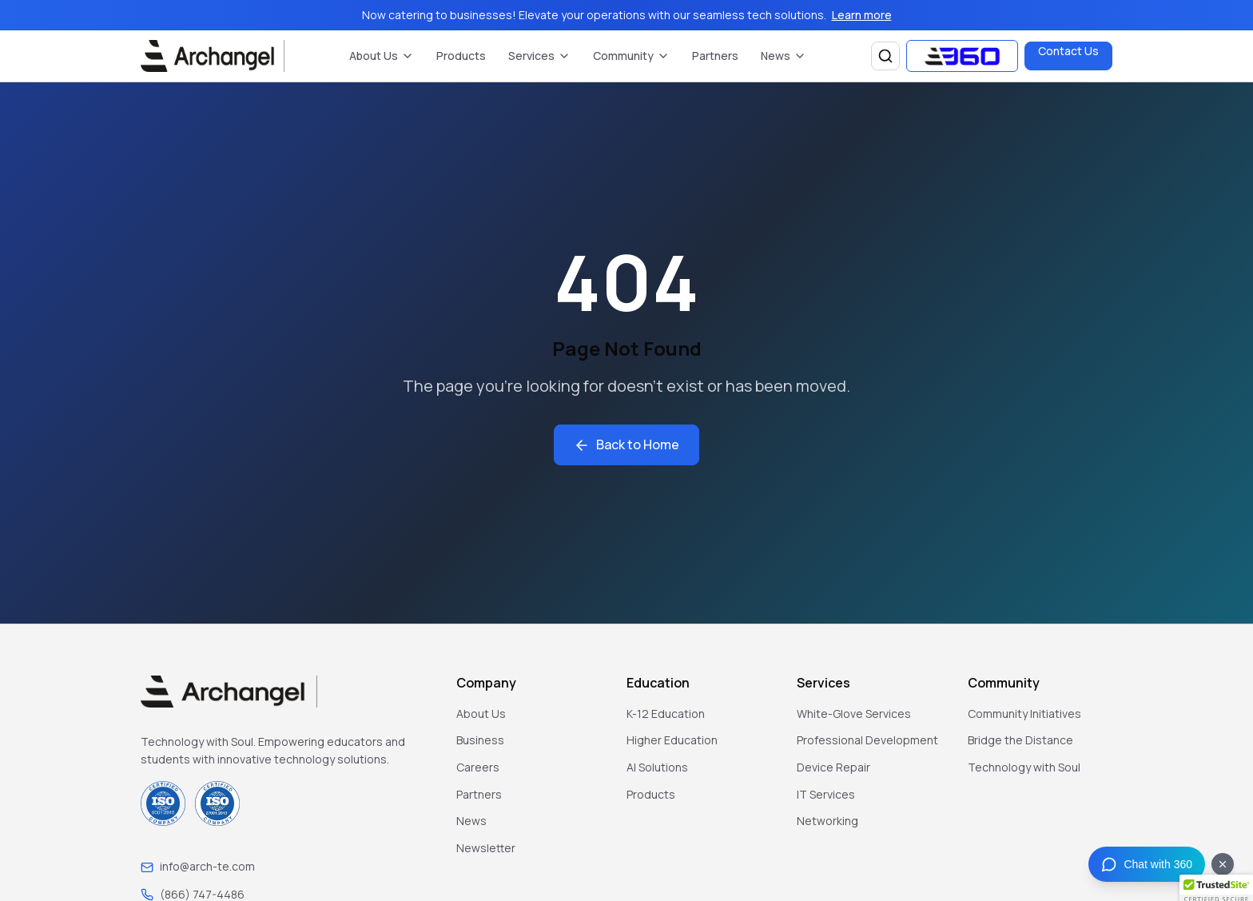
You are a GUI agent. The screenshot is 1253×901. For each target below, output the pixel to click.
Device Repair (833, 767)
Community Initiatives (1024, 713)
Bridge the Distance (1020, 740)
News (783, 55)
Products (461, 55)
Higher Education (672, 740)
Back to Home (626, 444)
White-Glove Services (854, 713)
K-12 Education (665, 713)
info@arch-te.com (207, 866)
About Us (381, 55)
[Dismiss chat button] (1222, 864)
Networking (827, 820)
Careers (477, 767)
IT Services (826, 794)
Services (539, 55)
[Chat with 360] (1146, 864)
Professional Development (867, 740)
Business (480, 740)
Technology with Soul (1024, 767)
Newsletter (485, 847)
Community (631, 55)
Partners (715, 55)
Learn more (862, 14)
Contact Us (1068, 50)
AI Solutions (657, 767)
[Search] (885, 56)
